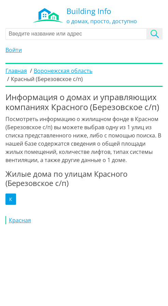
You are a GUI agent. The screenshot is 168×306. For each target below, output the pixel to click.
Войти (13, 50)
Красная (20, 220)
